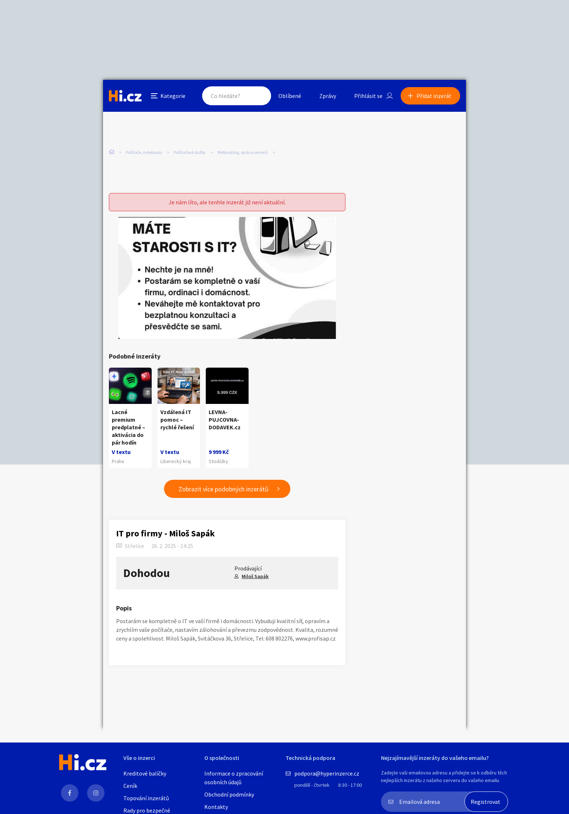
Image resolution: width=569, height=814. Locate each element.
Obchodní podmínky (229, 794)
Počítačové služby (190, 152)
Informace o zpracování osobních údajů (233, 778)
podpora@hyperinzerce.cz (326, 773)
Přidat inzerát (434, 95)
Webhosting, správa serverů (242, 152)
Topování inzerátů (146, 798)
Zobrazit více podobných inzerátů (224, 489)
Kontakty (216, 806)
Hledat (258, 95)
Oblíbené (289, 95)
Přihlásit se (368, 95)
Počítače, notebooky (144, 152)
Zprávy (327, 95)
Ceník (130, 785)
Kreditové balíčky (144, 773)
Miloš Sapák (255, 576)
